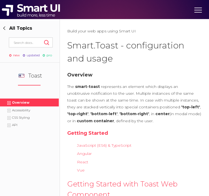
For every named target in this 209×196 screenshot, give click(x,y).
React (82, 162)
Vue (81, 170)
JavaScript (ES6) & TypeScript (104, 145)
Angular (84, 153)
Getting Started (87, 133)
